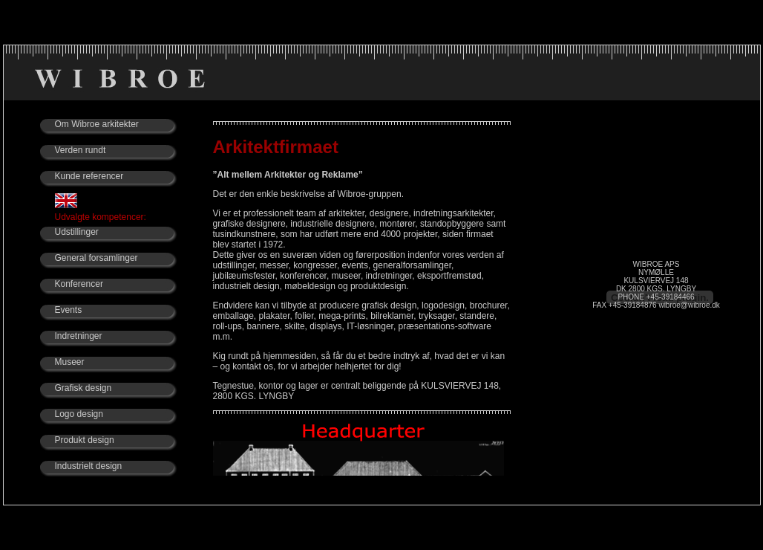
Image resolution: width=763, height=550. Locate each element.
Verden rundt (80, 150)
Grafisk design (83, 388)
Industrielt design (88, 466)
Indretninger (78, 336)
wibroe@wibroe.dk (688, 305)
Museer (70, 362)
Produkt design (84, 440)
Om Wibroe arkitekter (97, 124)
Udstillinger (77, 232)
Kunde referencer (89, 176)
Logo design (79, 414)
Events (68, 310)
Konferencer (79, 284)
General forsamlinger (96, 258)
